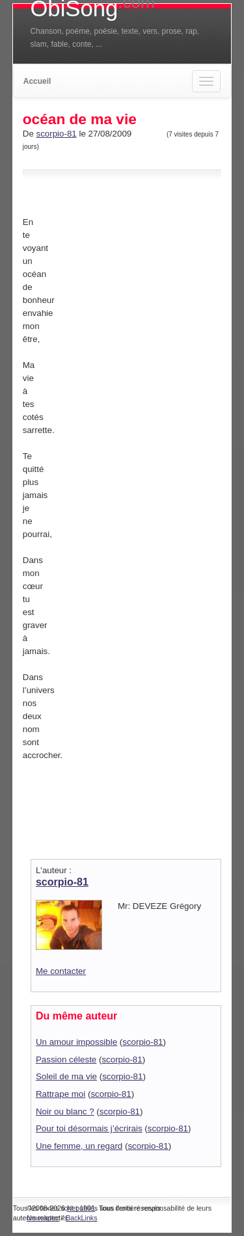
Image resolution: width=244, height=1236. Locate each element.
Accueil (37, 81)
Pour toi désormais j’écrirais (89, 1128)
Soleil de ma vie (66, 1076)
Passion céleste (66, 1059)
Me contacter (61, 971)
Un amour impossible (76, 1042)
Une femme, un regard (79, 1146)
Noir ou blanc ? (65, 1111)
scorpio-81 (56, 133)
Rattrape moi (60, 1094)
